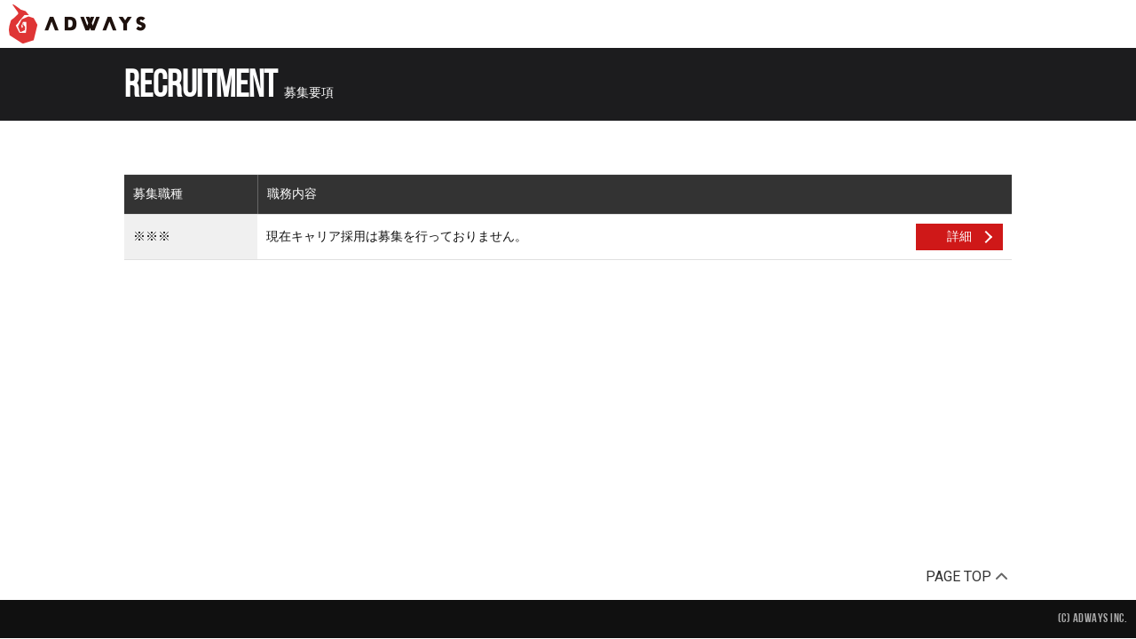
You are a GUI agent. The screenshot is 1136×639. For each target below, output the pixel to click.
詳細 (959, 236)
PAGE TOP (966, 576)
